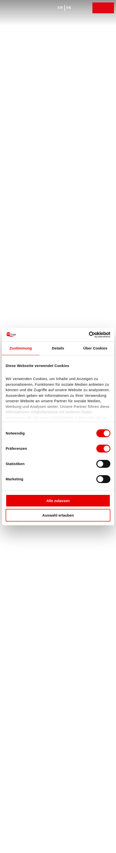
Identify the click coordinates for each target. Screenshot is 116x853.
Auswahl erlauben (58, 515)
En (60, 7)
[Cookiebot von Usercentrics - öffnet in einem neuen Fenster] (88, 334)
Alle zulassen (58, 501)
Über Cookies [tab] (95, 348)
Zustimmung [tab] (21, 348)
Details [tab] (58, 348)
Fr (68, 7)
